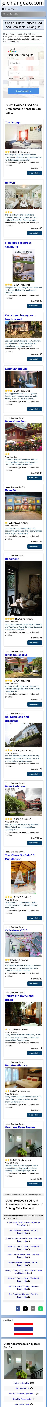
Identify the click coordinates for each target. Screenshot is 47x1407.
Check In (11, 58)
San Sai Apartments (22, 1399)
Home (5, 14)
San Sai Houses (22, 1404)
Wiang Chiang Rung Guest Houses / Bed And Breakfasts (23, 1271)
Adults (21, 79)
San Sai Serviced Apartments (22, 1394)
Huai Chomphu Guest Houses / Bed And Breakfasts (23, 1239)
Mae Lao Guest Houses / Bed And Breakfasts (23, 1247)
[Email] (33, 1308)
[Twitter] (25, 1308)
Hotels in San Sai (21, 1383)
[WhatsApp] (40, 1308)
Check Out (11, 68)
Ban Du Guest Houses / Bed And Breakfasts (23, 1231)
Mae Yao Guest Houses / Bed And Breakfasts (23, 1279)
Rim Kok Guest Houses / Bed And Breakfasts (23, 1287)
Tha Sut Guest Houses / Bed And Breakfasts (23, 1295)
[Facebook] (18, 1308)
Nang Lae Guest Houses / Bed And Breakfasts (23, 1263)
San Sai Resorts (22, 1388)
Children (32, 79)
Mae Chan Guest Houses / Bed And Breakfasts (23, 1255)
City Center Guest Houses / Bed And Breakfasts (23, 1223)
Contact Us (14, 14)
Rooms (10, 79)
